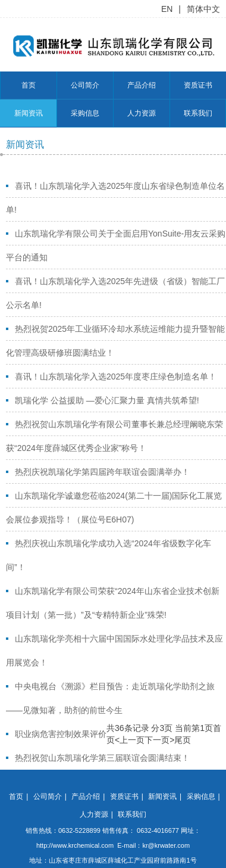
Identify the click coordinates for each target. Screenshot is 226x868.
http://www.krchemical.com (75, 845)
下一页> (159, 740)
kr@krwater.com (166, 845)
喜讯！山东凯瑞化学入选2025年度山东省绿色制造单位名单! (115, 197)
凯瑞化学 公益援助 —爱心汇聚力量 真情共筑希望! (107, 400)
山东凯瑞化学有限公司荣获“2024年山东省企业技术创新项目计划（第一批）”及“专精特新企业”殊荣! (112, 603)
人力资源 (141, 113)
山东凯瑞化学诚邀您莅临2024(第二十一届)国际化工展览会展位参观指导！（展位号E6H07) (114, 507)
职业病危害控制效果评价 (60, 734)
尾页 (182, 740)
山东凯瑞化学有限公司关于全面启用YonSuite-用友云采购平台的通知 (115, 245)
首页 (28, 85)
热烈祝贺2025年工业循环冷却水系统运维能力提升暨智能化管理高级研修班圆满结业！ (115, 340)
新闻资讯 (28, 113)
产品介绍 (141, 85)
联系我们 (198, 113)
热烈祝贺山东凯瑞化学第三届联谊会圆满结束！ (102, 758)
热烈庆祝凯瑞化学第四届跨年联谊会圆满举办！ (102, 472)
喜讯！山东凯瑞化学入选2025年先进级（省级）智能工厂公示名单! (115, 293)
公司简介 (85, 85)
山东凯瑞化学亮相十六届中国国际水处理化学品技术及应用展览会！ (114, 650)
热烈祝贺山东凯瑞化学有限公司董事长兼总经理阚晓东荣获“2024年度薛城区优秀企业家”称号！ (114, 436)
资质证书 (198, 85)
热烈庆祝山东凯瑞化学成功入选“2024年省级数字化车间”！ (108, 555)
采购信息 (85, 113)
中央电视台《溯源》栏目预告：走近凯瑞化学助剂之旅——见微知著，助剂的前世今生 (110, 698)
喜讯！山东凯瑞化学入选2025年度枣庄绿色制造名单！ (115, 376)
